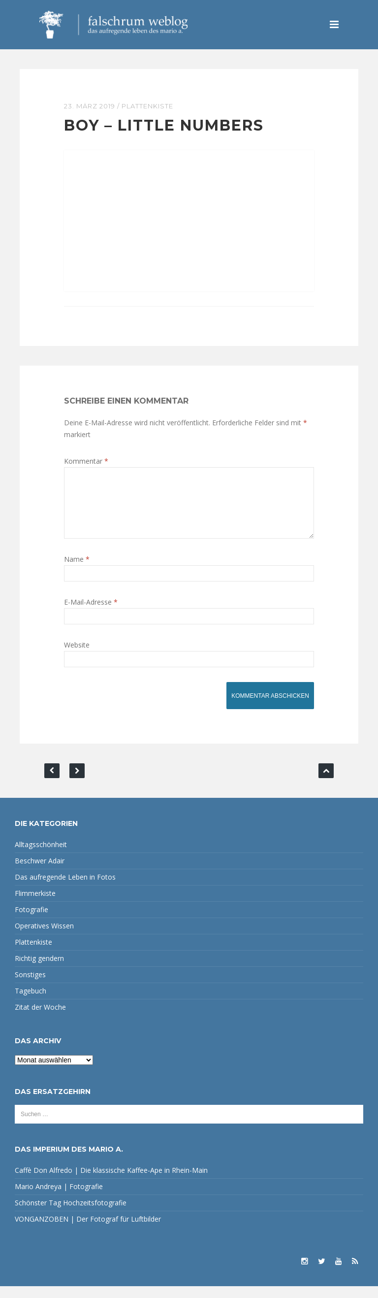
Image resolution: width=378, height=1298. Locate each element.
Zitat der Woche (40, 1019)
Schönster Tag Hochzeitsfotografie (70, 1214)
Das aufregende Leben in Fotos (65, 888)
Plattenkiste (147, 106)
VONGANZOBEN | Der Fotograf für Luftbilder (88, 1230)
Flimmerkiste (35, 905)
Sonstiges (30, 986)
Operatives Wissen (44, 937)
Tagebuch (30, 1002)
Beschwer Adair (39, 872)
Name (77, 571)
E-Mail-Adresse (91, 613)
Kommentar (86, 461)
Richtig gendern (39, 970)
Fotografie (31, 921)
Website (77, 656)
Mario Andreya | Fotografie (59, 1198)
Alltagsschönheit (41, 856)
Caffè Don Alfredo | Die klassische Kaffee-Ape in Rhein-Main (111, 1182)
